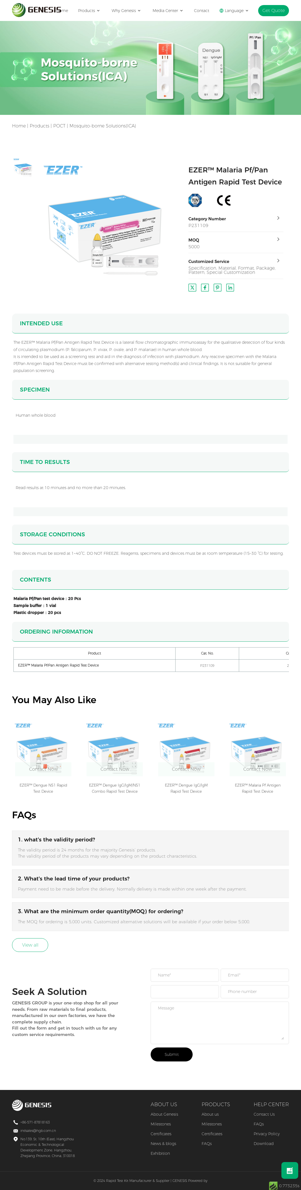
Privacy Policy (267, 1133)
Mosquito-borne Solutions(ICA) (102, 126)
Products (92, 10)
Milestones (161, 1124)
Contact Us (264, 1114)
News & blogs (163, 1143)
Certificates (161, 1133)
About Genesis (164, 1114)
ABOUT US (164, 1104)
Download (264, 1143)
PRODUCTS (216, 1104)
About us (210, 1114)
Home (65, 10)
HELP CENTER (271, 1104)
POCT (59, 126)
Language (237, 10)
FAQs (207, 1143)
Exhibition (160, 1153)
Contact (204, 10)
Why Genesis (128, 10)
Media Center (170, 10)
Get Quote (275, 10)
